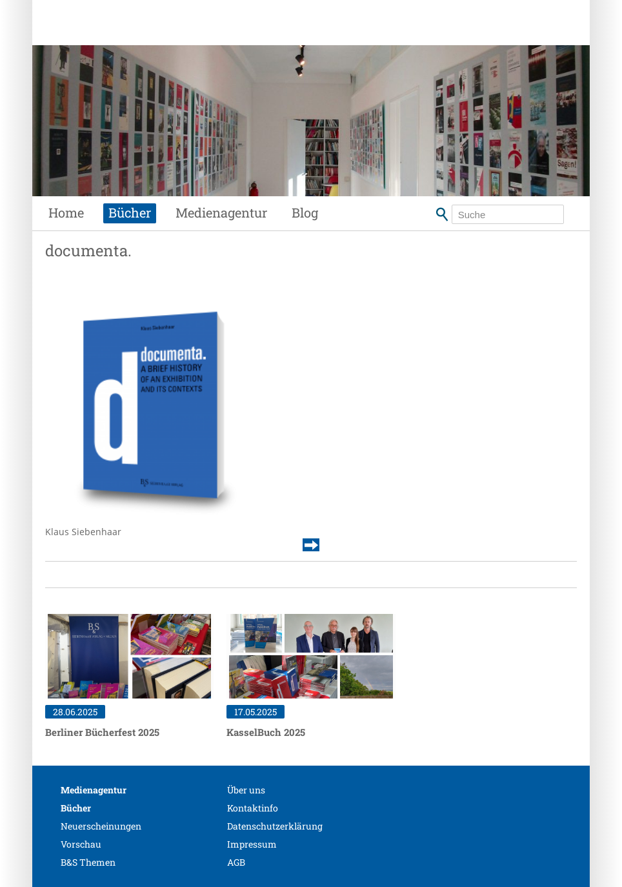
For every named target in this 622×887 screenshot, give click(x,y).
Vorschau (81, 844)
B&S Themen (88, 862)
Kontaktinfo (252, 808)
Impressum (252, 844)
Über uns (246, 790)
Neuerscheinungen (101, 826)
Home (66, 212)
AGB (236, 862)
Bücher (129, 212)
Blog (305, 212)
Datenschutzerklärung (275, 826)
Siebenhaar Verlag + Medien (173, 35)
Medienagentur (221, 212)
